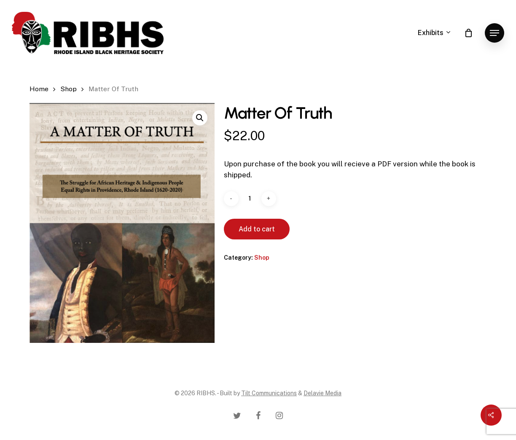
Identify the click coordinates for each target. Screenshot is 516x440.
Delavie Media (322, 393)
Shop (68, 89)
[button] (199, 117)
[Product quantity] (250, 198)
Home (39, 89)
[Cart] (468, 33)
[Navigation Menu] (494, 33)
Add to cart (257, 229)
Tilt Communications (269, 393)
